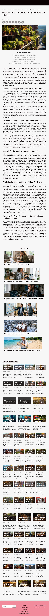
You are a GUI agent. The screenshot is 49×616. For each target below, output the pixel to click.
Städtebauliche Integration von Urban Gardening (24, 61)
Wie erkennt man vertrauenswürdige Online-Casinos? (10, 403)
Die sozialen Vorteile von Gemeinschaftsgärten (24, 57)
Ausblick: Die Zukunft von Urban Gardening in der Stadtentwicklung (24, 63)
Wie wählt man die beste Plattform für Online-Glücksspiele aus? (21, 281)
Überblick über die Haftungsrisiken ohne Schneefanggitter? (20, 333)
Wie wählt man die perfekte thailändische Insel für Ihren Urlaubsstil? (23, 350)
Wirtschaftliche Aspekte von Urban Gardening (24, 59)
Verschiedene (11, 9)
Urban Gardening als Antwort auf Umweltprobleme (24, 55)
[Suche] (7, 606)
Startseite (4, 9)
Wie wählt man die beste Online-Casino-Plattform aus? (19, 264)
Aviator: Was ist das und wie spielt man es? (25, 519)
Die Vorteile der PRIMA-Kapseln (8, 568)
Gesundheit (24, 605)
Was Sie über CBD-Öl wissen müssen (24, 586)
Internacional (25, 607)
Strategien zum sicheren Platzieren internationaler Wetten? (20, 317)
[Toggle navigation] (3, 2)
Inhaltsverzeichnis (24, 53)
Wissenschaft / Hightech (24, 613)
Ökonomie (24, 609)
